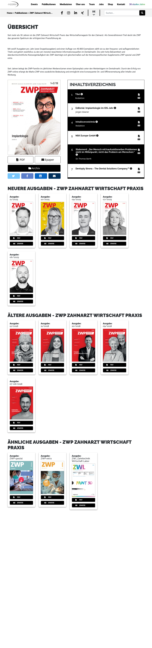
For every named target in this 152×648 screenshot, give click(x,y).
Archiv (34, 168)
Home (9, 13)
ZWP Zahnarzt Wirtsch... (41, 13)
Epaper (47, 160)
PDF (20, 160)
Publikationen (21, 13)
